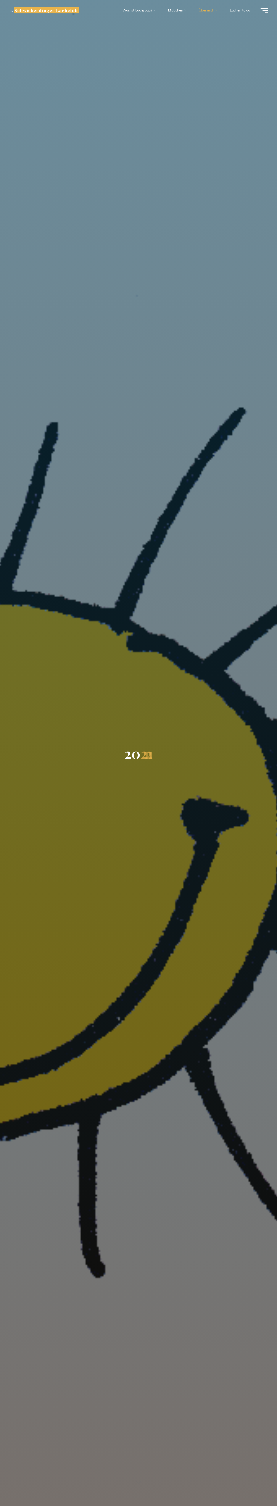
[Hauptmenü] (264, 10)
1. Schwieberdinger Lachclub (44, 10)
